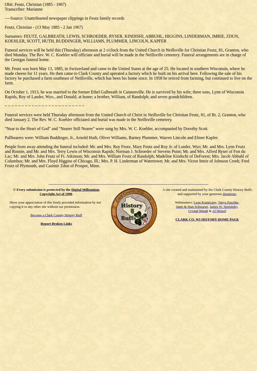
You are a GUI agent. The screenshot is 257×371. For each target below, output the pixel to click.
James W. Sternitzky (224, 207)
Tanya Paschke (228, 202)
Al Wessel (219, 211)
